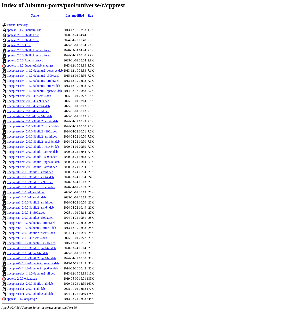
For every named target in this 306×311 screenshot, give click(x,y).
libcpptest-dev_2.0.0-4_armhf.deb (28, 111)
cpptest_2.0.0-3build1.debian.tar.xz (29, 50)
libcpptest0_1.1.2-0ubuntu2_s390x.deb (31, 243)
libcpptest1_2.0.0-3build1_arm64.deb (30, 177)
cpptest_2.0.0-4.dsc (19, 45)
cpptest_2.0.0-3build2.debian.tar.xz (29, 55)
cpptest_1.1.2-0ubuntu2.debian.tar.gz (30, 65)
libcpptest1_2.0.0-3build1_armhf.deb (30, 172)
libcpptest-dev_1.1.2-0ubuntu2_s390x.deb (33, 75)
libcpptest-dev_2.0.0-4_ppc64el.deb (29, 116)
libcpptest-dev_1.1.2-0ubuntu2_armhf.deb (33, 80)
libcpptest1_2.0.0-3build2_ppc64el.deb (31, 258)
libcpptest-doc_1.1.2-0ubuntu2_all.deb (31, 273)
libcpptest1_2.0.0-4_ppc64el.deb (27, 253)
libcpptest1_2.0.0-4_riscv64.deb (27, 238)
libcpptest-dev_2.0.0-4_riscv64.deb (29, 96)
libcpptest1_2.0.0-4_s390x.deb (26, 212)
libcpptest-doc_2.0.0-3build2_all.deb (30, 293)
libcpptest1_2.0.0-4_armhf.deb (26, 192)
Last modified (75, 15)
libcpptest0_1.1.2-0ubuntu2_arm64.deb (31, 227)
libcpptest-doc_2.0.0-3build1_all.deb (30, 283)
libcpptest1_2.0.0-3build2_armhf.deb (30, 202)
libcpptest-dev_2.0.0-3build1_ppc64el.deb (33, 161)
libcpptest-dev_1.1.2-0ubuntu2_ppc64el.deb (34, 90)
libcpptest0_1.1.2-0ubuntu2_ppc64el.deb (32, 268)
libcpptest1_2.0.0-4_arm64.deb (26, 197)
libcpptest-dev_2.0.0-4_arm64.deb (28, 106)
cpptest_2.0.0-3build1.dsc (23, 35)
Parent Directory (17, 25)
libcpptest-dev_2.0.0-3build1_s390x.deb (32, 156)
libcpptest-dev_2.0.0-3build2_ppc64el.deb (33, 141)
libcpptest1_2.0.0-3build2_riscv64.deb (31, 233)
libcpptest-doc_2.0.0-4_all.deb (26, 288)
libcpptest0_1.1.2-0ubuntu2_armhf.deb (31, 222)
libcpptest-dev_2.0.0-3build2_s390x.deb (32, 131)
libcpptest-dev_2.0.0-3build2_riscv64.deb (33, 126)
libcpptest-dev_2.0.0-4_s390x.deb (28, 101)
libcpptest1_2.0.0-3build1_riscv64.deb (31, 187)
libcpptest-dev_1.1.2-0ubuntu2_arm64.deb (33, 85)
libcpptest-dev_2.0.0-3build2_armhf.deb (32, 136)
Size (90, 15)
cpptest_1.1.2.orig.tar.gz (22, 298)
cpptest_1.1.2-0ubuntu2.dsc (24, 30)
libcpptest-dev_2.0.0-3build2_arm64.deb (32, 121)
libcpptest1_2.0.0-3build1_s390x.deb (30, 182)
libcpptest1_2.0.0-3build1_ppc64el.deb (31, 248)
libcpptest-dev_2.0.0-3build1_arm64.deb (32, 151)
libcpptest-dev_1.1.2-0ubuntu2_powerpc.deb (35, 70)
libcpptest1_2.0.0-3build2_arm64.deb (30, 207)
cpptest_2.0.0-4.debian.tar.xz (25, 60)
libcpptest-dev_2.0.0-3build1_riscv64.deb (33, 146)
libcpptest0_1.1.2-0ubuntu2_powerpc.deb (33, 263)
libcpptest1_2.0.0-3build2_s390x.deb (30, 217)
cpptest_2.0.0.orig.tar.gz (22, 278)
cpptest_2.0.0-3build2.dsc (23, 40)
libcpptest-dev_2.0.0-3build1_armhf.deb (32, 167)
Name (35, 15)
